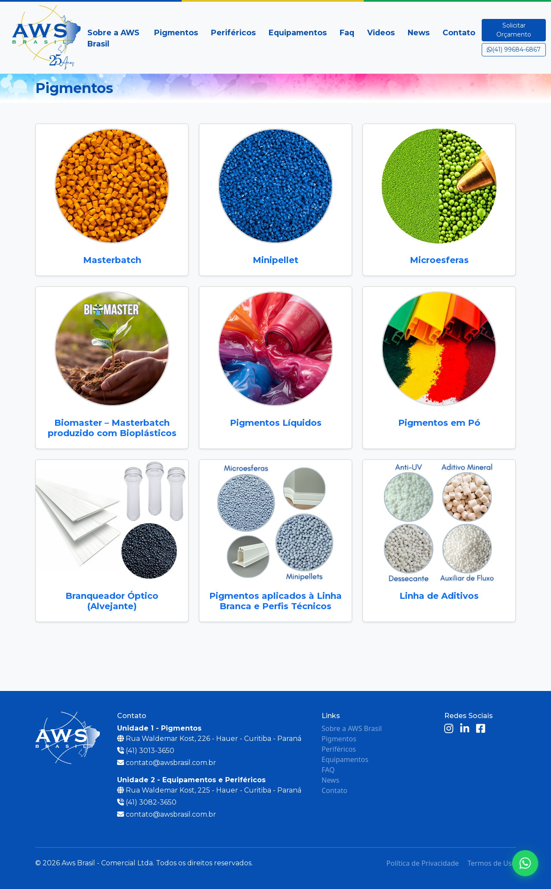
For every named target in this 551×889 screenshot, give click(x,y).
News (419, 32)
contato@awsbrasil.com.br (171, 763)
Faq (347, 32)
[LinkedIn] (464, 729)
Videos (381, 32)
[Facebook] (480, 729)
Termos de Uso (491, 863)
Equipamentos (298, 32)
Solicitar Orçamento (513, 30)
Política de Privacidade (423, 863)
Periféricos (233, 32)
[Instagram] (448, 729)
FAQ (328, 769)
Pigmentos (176, 32)
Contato (459, 32)
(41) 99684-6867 (514, 49)
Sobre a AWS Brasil (113, 38)
